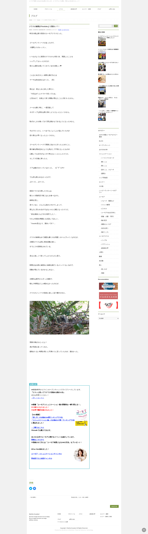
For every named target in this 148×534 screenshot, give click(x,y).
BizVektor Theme (74, 530)
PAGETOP (114, 506)
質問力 (103, 173)
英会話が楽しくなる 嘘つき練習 (80, 497)
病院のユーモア (106, 224)
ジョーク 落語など (107, 201)
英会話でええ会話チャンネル (41, 458)
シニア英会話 (103, 177)
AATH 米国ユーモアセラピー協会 (108, 135)
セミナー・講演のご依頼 (106, 516)
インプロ (104, 240)
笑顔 (102, 273)
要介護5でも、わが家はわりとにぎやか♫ (108, 74)
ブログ (59, 519)
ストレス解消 (105, 205)
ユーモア (102, 197)
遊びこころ (104, 232)
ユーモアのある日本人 (108, 212)
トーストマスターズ (107, 158)
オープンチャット (104, 145)
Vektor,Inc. (83, 530)
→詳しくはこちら (37, 398)
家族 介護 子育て (107, 216)
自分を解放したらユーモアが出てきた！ (108, 62)
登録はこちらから (37, 440)
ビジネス (104, 208)
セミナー (102, 182)
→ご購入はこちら (37, 427)
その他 (101, 186)
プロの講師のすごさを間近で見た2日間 (109, 86)
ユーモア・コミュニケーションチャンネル (46, 454)
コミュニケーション (105, 154)
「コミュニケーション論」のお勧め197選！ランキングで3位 (53, 420)
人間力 (101, 252)
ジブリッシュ (105, 244)
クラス (80, 514)
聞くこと (104, 166)
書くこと (104, 162)
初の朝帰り (32, 497)
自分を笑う (104, 228)
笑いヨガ (104, 269)
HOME (59, 514)
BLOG (59, 29)
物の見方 (104, 220)
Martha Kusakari (71, 528)
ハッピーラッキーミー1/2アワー (108, 191)
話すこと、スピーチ (107, 169)
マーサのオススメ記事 (62, 521)
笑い (100, 265)
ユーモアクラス (65, 29)
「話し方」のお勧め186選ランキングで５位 (47, 417)
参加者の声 (104, 248)
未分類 (101, 261)
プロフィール (71, 514)
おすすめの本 (103, 149)
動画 (100, 256)
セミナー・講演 (104, 514)
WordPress (65, 530)
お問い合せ (72, 519)
